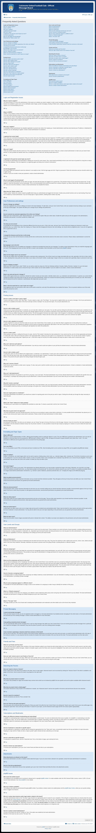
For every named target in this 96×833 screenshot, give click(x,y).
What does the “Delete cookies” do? (12, 37)
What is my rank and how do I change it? (13, 52)
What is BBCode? (8, 80)
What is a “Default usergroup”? (56, 35)
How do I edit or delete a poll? (10, 66)
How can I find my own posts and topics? (58, 61)
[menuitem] (5, 15)
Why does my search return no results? (58, 56)
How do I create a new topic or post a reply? (13, 59)
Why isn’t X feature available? (55, 82)
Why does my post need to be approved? (13, 74)
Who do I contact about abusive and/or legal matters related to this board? (65, 84)
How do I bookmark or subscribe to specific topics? (60, 67)
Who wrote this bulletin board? (56, 81)
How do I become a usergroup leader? (57, 32)
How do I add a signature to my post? (12, 61)
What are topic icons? (8, 92)
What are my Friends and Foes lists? (57, 49)
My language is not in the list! (10, 48)
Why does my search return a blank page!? (58, 58)
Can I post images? (8, 85)
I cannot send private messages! (56, 41)
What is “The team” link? (54, 36)
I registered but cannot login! (10, 30)
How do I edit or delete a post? (10, 60)
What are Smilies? (8, 83)
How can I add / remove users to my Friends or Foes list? (62, 50)
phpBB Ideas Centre (70, 788)
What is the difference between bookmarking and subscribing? (63, 65)
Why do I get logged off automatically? (12, 36)
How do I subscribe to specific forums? (57, 68)
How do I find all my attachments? (56, 76)
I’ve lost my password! (8, 35)
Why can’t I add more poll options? (11, 64)
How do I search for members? (56, 59)
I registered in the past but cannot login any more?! (15, 33)
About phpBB (21, 780)
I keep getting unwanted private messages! (58, 42)
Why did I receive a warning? (10, 70)
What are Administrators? (54, 26)
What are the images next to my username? (13, 49)
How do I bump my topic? (9, 75)
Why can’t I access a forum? (10, 67)
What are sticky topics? (9, 89)
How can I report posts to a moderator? (12, 71)
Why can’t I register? (8, 29)
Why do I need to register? (9, 26)
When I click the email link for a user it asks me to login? (16, 54)
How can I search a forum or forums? (57, 55)
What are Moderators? (54, 28)
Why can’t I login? (8, 32)
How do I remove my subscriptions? (57, 70)
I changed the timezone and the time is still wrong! (15, 47)
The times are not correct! (9, 45)
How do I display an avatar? (10, 51)
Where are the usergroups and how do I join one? (60, 30)
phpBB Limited (44, 778)
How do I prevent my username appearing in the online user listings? (19, 44)
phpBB (64, 248)
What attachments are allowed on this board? (59, 74)
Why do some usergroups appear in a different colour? (61, 33)
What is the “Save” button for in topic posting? (14, 73)
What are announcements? (10, 87)
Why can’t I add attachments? (10, 68)
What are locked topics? (9, 90)
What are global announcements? (11, 86)
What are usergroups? (54, 29)
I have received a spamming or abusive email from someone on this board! (66, 44)
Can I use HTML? (7, 82)
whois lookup (16, 799)
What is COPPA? (7, 28)
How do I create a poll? (9, 63)
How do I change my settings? (10, 42)
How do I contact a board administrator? (58, 85)
